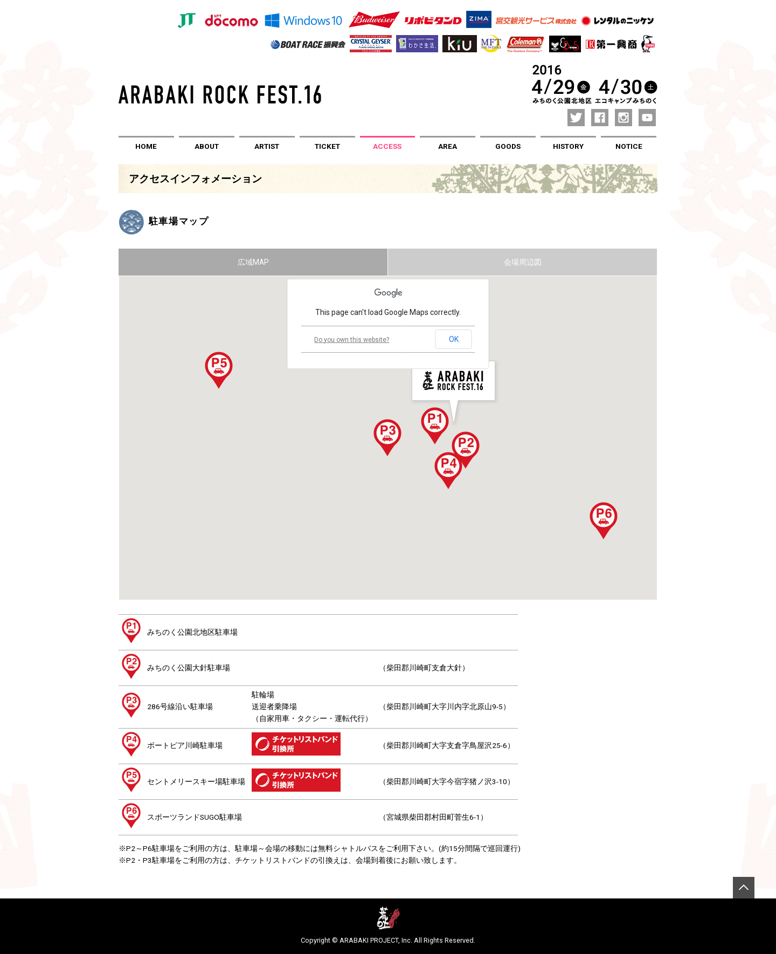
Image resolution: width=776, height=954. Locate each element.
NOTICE (628, 146)
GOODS (508, 146)
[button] (435, 425)
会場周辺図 (523, 261)
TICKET (327, 146)
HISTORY (568, 146)
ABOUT (207, 146)
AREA (447, 146)
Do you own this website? (351, 339)
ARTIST (266, 146)
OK (454, 339)
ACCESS (387, 146)
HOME (146, 146)
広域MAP (253, 261)
